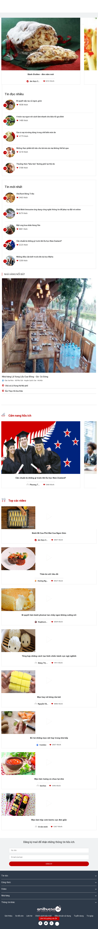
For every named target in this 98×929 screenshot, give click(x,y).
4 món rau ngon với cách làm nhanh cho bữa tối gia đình (40, 117)
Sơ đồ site (19, 916)
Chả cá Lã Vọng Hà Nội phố (16, 386)
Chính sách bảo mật (43, 916)
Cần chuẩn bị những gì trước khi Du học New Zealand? (39, 241)
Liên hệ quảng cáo (49, 918)
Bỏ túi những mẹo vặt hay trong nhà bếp (49, 738)
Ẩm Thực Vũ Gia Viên (14, 391)
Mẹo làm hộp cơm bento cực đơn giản (49, 820)
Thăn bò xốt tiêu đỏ (49, 574)
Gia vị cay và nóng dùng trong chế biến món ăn (36, 132)
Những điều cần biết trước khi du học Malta (34, 257)
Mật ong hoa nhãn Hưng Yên (28, 225)
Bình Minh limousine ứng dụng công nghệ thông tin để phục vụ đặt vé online (48, 209)
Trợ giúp (90, 916)
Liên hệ (29, 916)
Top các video (13, 500)
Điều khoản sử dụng (63, 916)
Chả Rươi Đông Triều (25, 194)
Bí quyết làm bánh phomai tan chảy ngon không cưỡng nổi (49, 615)
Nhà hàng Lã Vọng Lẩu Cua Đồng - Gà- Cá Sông (25, 376)
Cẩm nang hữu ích (16, 415)
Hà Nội (40, 380)
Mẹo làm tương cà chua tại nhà (49, 779)
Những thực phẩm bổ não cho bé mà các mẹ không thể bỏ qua (42, 148)
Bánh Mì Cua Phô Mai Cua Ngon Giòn (49, 533)
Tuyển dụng (79, 916)
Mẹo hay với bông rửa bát (49, 697)
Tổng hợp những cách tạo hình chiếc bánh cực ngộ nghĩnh (49, 656)
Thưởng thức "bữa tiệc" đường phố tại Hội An (35, 164)
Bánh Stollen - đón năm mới (41, 74)
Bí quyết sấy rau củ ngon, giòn (29, 101)
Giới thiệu (8, 916)
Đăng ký (49, 864)
